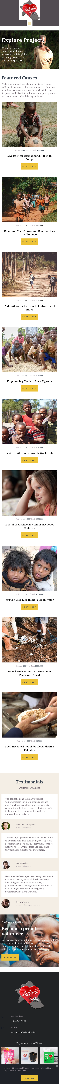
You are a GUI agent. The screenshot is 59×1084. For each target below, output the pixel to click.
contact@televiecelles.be (23, 1032)
